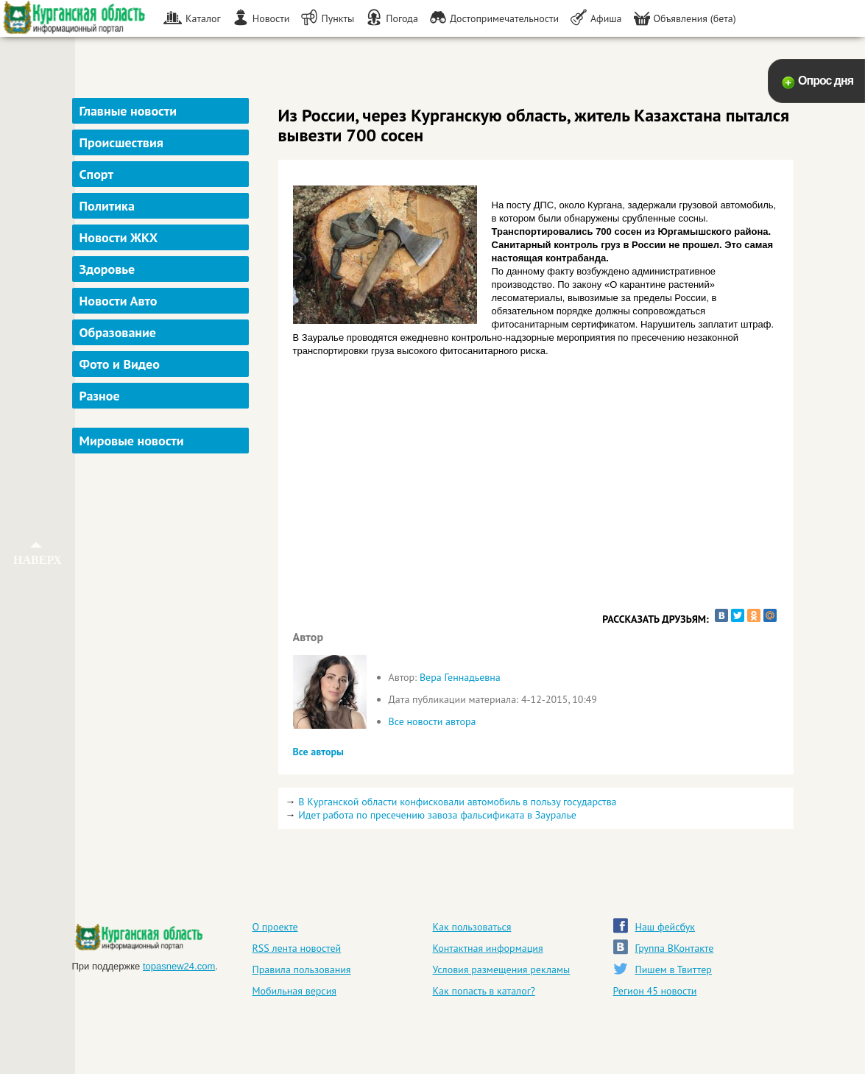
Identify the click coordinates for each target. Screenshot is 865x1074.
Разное (100, 395)
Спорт (96, 174)
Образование (118, 332)
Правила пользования (302, 969)
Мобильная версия (294, 990)
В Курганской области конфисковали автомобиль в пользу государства (457, 801)
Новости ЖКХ (119, 237)
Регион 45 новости (655, 990)
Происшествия (121, 142)
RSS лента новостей (297, 948)
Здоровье (107, 269)
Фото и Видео (120, 364)
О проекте (275, 926)
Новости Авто (119, 300)
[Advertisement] (162, 680)
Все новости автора (432, 721)
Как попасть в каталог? (484, 990)
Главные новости (128, 110)
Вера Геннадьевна (460, 677)
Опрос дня (825, 80)
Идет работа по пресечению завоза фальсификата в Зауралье (437, 815)
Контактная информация (488, 948)
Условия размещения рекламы (502, 969)
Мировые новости (132, 440)
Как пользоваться (472, 926)
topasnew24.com (179, 966)
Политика (107, 205)
